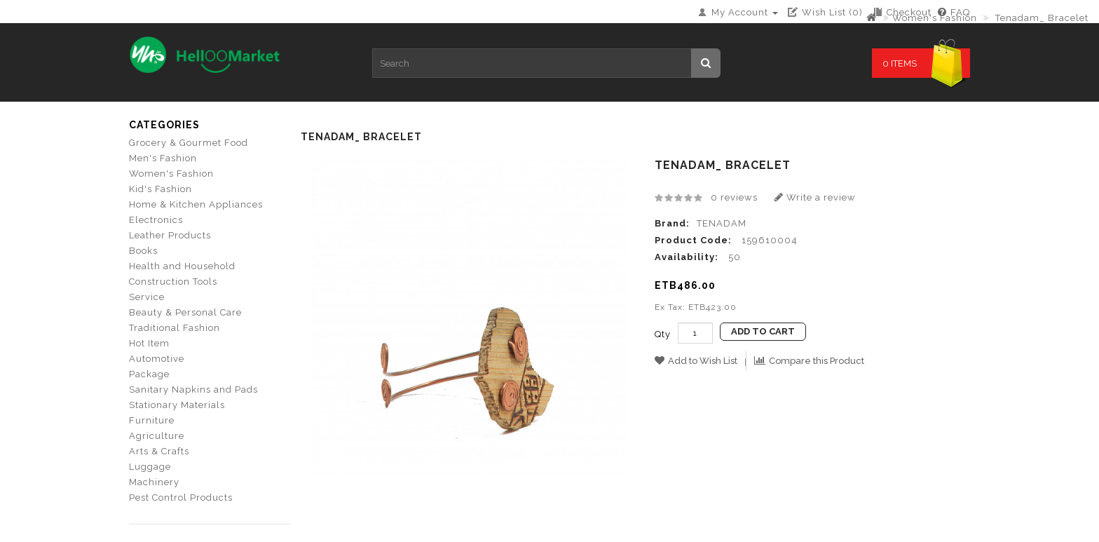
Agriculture (156, 436)
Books (143, 250)
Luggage (150, 466)
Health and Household (182, 266)
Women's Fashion (934, 18)
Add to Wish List (696, 360)
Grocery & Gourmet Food (188, 142)
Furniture (152, 420)
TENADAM (721, 223)
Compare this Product (809, 360)
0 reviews (734, 197)
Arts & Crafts (159, 451)
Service (147, 297)
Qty (663, 334)
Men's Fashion (163, 158)
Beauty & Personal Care (185, 312)
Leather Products (170, 235)
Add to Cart (763, 331)
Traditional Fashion (174, 328)
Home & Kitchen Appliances (196, 204)
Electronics (156, 220)
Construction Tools (173, 281)
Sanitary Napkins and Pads (193, 389)
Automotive (156, 358)
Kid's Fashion (160, 189)
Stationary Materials (177, 405)
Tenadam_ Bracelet (1040, 18)
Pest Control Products (181, 497)
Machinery (154, 482)
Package (149, 374)
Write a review (815, 197)
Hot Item (149, 343)
